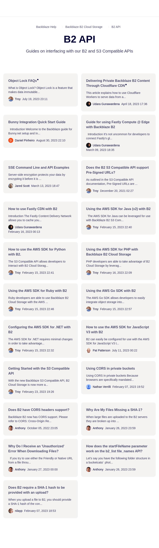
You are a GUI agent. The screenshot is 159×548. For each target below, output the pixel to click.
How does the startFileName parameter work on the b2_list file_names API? (116, 448)
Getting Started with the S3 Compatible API (39, 371)
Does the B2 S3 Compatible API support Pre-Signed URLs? (117, 170)
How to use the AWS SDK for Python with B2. (37, 252)
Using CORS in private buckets (110, 368)
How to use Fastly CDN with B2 (32, 209)
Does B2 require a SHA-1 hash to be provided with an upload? (36, 490)
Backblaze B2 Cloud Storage (83, 27)
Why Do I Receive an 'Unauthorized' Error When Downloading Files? (36, 448)
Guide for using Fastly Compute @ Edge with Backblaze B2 (117, 124)
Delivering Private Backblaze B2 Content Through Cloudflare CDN (118, 83)
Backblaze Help (46, 27)
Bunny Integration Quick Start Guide (36, 122)
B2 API (116, 27)
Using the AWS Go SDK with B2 (111, 291)
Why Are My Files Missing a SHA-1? (114, 410)
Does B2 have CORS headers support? (38, 410)
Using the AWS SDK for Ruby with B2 (37, 291)
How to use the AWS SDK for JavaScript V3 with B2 (117, 329)
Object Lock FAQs (22, 80)
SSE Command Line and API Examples (38, 167)
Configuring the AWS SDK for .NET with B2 (39, 329)
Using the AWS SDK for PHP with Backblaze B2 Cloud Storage (112, 252)
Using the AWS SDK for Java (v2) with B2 (118, 209)
